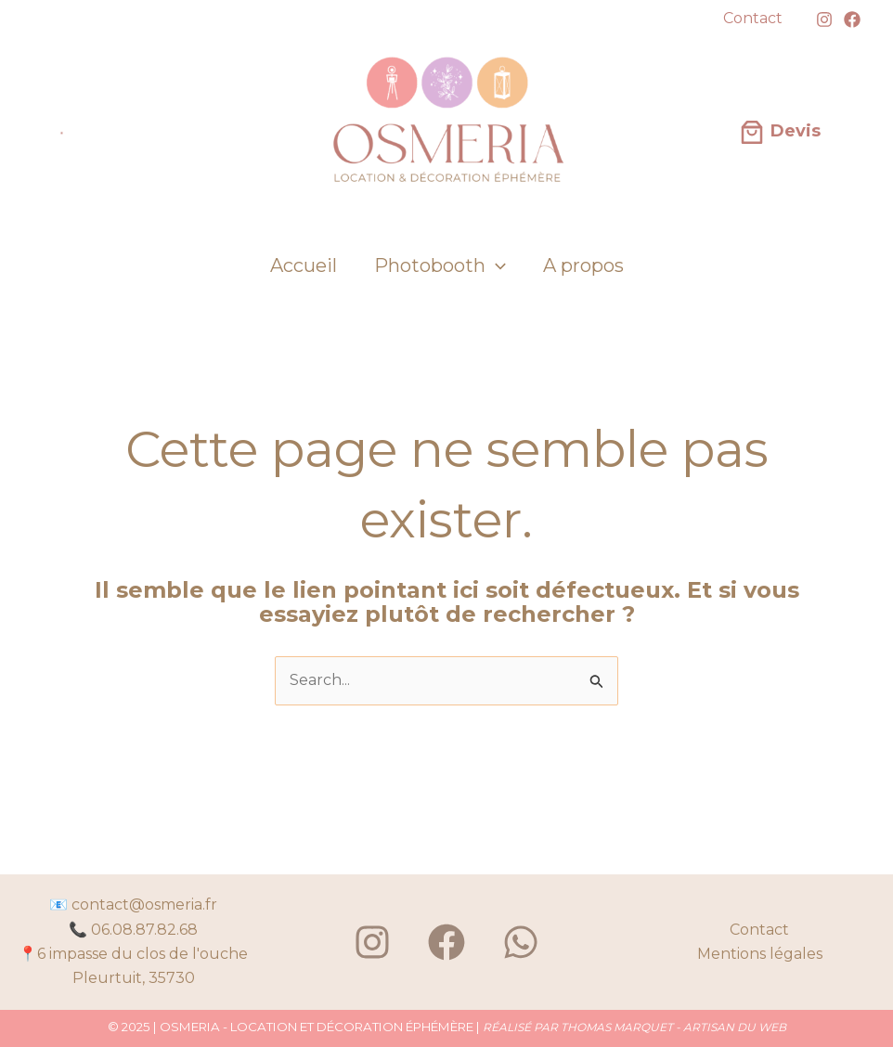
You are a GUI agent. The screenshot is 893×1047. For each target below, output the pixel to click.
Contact (759, 929)
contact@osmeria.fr (144, 904)
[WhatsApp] (520, 942)
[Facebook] (852, 19)
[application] (495, 265)
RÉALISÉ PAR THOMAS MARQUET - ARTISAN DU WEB (634, 1027)
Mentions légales (759, 954)
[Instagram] (824, 19)
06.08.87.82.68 (144, 929)
